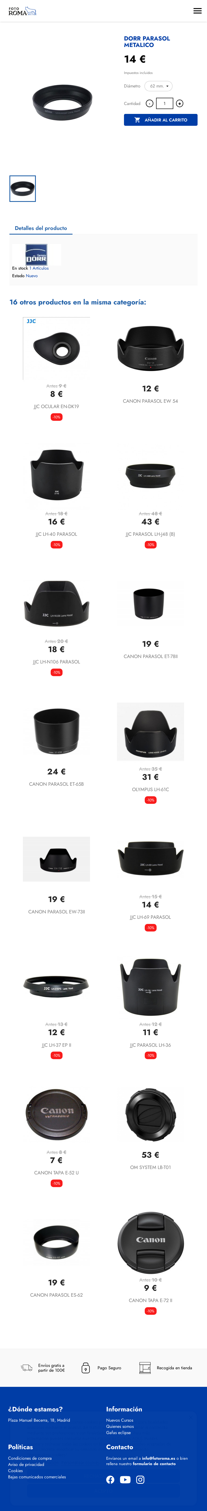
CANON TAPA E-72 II (150, 1300)
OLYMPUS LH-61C (150, 789)
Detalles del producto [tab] (41, 228)
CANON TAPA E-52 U (56, 1172)
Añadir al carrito (160, 120)
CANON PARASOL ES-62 (56, 1295)
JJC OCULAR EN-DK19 (56, 406)
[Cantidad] (164, 103)
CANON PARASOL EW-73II (56, 911)
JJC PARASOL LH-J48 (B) (150, 534)
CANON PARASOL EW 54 (150, 401)
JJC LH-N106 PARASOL (56, 661)
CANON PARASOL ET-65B (56, 784)
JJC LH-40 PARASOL (56, 534)
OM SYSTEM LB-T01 (150, 1167)
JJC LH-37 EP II (56, 1045)
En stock (20, 268)
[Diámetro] (158, 86)
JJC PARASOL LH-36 (150, 1045)
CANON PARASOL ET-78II (151, 656)
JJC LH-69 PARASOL (150, 917)
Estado (18, 276)
